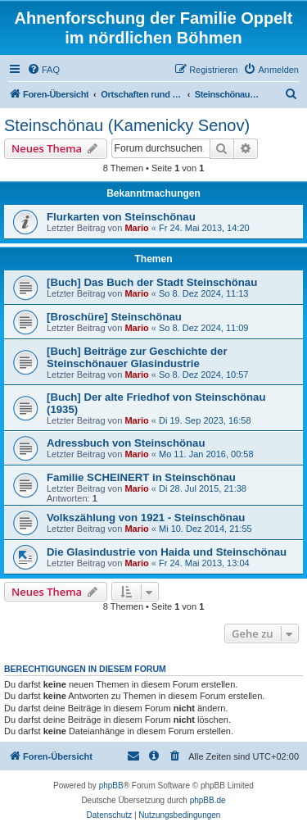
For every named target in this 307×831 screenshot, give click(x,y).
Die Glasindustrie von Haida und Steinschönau (167, 552)
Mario (136, 228)
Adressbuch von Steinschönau (126, 443)
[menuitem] (43, 69)
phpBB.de (208, 800)
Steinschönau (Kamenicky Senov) (127, 125)
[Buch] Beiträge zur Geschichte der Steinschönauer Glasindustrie (137, 357)
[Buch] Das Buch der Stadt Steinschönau (152, 282)
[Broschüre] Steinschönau (114, 317)
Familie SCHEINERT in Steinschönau (141, 477)
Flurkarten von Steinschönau (121, 217)
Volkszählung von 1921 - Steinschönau (146, 517)
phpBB (111, 785)
